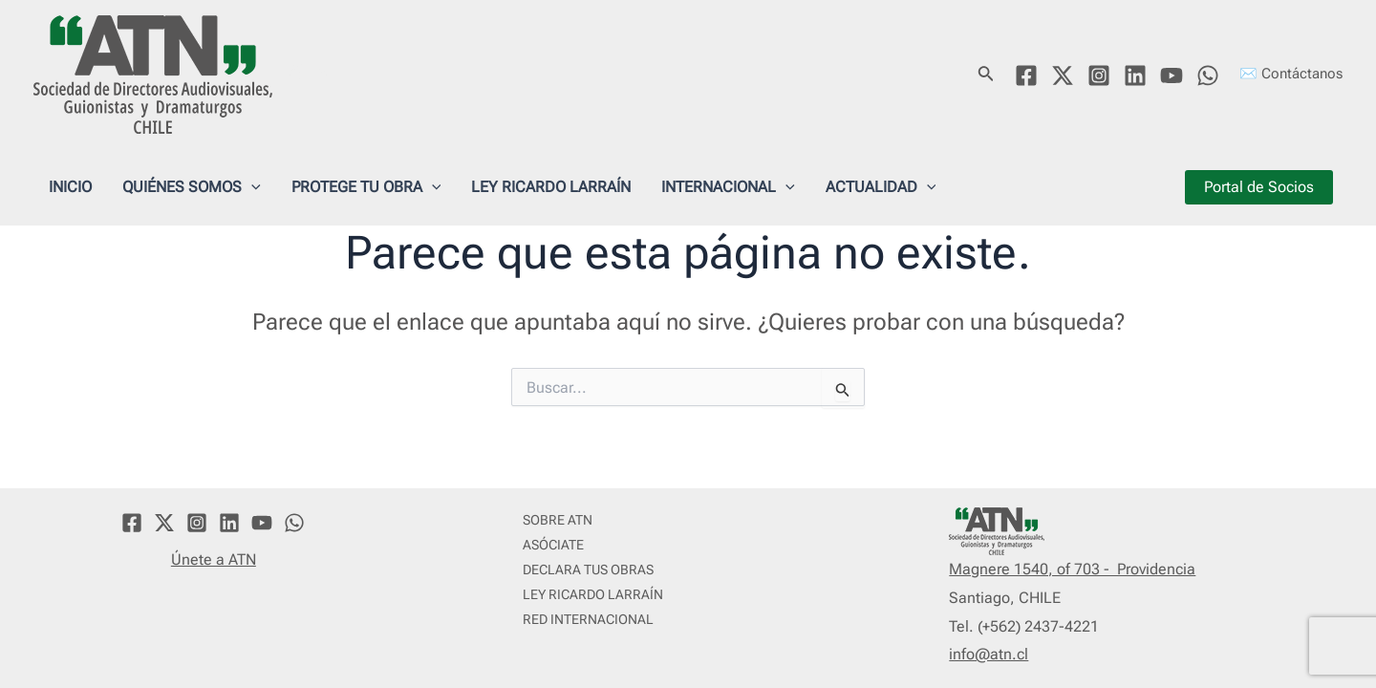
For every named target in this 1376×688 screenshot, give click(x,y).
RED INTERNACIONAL (588, 619)
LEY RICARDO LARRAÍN (551, 187)
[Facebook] (1026, 75)
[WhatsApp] (1207, 75)
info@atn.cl (988, 654)
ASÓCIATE (553, 544)
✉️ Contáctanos (1291, 73)
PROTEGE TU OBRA (366, 187)
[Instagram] (1098, 75)
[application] (251, 187)
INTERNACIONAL (728, 187)
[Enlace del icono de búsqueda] (986, 75)
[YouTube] (1171, 75)
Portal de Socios (1259, 187)
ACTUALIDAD (881, 187)
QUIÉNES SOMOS (191, 187)
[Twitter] (1062, 75)
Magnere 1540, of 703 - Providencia (1072, 569)
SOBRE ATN (557, 519)
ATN (310, 73)
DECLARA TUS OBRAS (588, 569)
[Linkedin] (1135, 75)
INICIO (70, 187)
